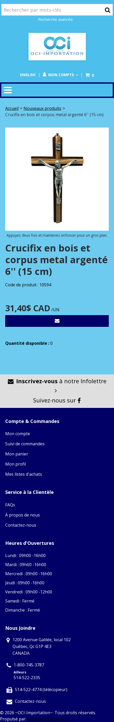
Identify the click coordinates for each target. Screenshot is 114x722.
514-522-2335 (27, 677)
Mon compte (60, 74)
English (27, 74)
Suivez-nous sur (57, 400)
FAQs (10, 505)
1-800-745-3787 (29, 665)
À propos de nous (22, 515)
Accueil (12, 108)
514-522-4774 (28, 689)
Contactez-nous (20, 525)
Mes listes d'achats (23, 474)
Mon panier (16, 454)
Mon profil (15, 464)
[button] (89, 75)
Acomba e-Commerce (48, 719)
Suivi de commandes (25, 444)
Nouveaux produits (42, 108)
